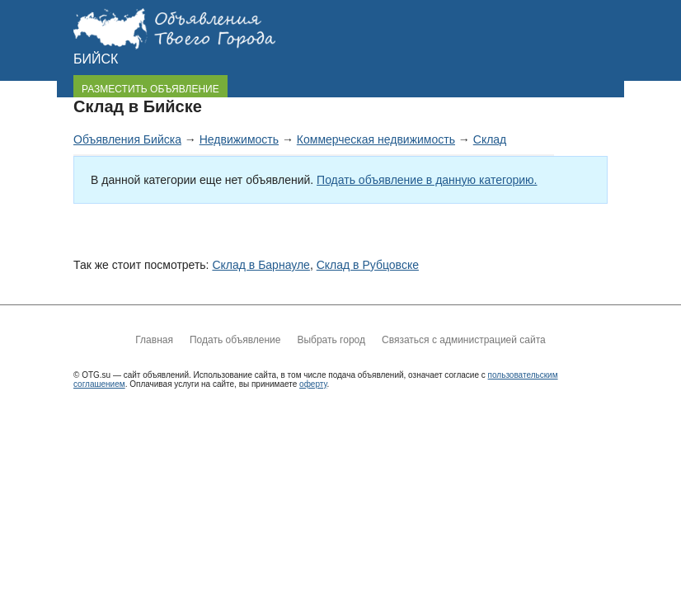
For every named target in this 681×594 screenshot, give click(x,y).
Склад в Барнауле (261, 264)
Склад (490, 139)
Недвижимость (239, 139)
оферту (312, 384)
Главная (154, 340)
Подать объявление (235, 340)
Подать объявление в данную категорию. (427, 179)
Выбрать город (331, 340)
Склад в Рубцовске (368, 264)
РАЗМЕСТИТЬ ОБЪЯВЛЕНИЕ (150, 89)
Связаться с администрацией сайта (464, 340)
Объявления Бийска (127, 139)
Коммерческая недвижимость (376, 139)
